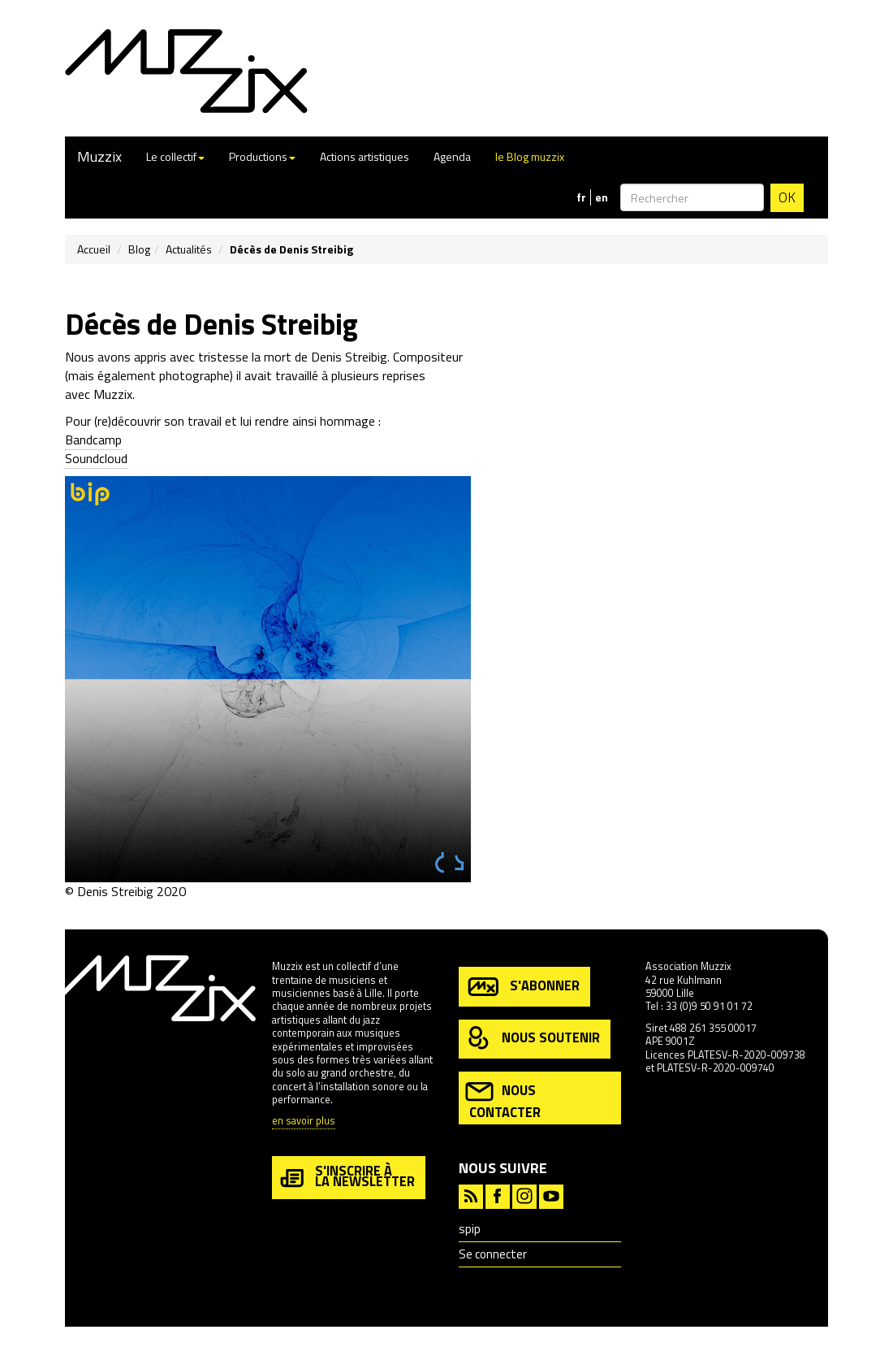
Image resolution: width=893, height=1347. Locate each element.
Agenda (452, 156)
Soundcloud (96, 458)
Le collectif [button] (175, 156)
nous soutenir (532, 1038)
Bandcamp (93, 439)
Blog (139, 249)
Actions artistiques (364, 156)
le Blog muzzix (529, 156)
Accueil (93, 249)
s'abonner (522, 986)
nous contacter (503, 1099)
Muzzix (99, 156)
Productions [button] (262, 156)
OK (787, 197)
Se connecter (493, 1254)
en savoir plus (303, 1121)
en (601, 197)
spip (470, 1228)
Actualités (189, 249)
